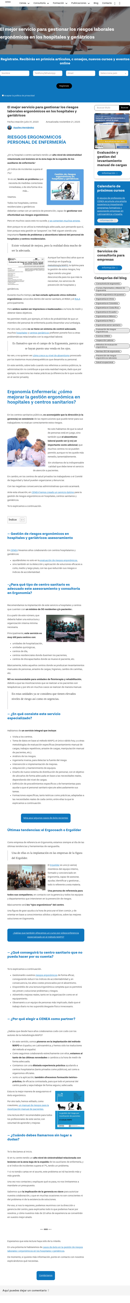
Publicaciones (78, 3)
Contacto (107, 3)
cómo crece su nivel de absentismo (51, 355)
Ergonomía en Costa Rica (107, 308)
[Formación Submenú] (66, 3)
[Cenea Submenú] (28, 3)
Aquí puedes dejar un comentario (26, 1290)
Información (110, 173)
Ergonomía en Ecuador (106, 312)
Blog (96, 3)
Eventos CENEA (103, 336)
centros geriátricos (39, 333)
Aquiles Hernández (23, 127)
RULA (77, 299)
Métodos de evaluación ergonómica (106, 346)
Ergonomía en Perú (104, 321)
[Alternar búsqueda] (119, 3)
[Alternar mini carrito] (114, 3)
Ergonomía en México (106, 316)
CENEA (14, 550)
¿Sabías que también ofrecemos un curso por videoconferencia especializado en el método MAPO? (46, 935)
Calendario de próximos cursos (111, 188)
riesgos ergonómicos (46, 975)
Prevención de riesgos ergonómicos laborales (106, 357)
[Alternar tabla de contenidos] (21, 520)
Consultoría (40, 3)
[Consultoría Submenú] (48, 3)
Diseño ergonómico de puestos (110, 295)
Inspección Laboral (104, 340)
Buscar (124, 107)
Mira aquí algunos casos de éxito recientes (45, 818)
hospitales (21, 333)
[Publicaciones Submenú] (89, 3)
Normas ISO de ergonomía (108, 351)
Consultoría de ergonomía (108, 284)
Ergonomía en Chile (105, 299)
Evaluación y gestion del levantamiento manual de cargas (112, 158)
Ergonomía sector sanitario (108, 325)
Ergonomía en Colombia (107, 303)
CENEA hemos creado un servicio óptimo (53, 492)
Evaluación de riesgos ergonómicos (106, 330)
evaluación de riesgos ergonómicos (58, 560)
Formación (58, 3)
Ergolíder (55, 865)
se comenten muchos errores (64, 221)
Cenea (22, 3)
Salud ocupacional (104, 362)
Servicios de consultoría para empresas (111, 255)
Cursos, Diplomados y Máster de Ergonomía (110, 289)
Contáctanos (45, 1275)
